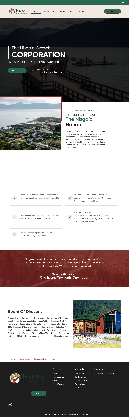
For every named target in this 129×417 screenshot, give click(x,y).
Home (36, 11)
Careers (81, 11)
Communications (66, 11)
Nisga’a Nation (49, 11)
